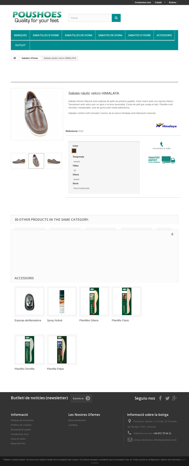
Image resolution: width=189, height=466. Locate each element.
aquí (183, 460)
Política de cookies (21, 425)
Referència (71, 131)
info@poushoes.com (165, 440)
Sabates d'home (139, 35)
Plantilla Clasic (120, 320)
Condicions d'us (20, 434)
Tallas (76, 165)
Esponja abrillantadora (28, 320)
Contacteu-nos (143, 2)
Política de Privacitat (22, 420)
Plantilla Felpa (55, 368)
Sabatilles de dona (78, 35)
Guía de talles (18, 439)
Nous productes (77, 420)
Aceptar (95, 462)
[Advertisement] (94, 72)
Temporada (79, 157)
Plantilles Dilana (88, 320)
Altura (76, 174)
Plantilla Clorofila (25, 368)
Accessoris (164, 35)
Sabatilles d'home (46, 35)
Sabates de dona (110, 35)
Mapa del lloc (18, 443)
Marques (20, 35)
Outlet (20, 45)
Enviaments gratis (21, 429)
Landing (72, 425)
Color (76, 146)
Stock (76, 183)
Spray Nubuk (54, 320)
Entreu (172, 2)
